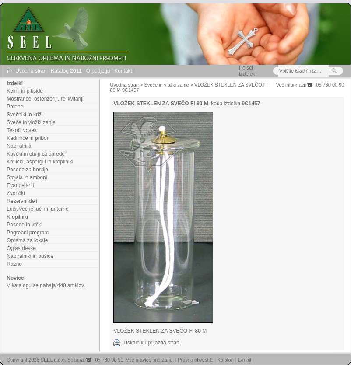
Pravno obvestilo (195, 359)
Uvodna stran (30, 71)
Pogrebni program (28, 232)
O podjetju (98, 71)
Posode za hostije (27, 170)
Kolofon (226, 359)
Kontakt (123, 71)
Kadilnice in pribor (27, 138)
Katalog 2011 (66, 71)
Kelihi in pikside (25, 91)
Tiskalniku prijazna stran (151, 343)
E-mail (244, 359)
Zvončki (16, 193)
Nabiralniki (19, 146)
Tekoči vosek (22, 130)
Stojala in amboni (27, 177)
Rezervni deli (22, 201)
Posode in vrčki (24, 225)
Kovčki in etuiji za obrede (36, 154)
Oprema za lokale (27, 240)
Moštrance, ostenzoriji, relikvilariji (45, 99)
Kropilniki (17, 217)
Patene (15, 107)
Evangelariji (20, 185)
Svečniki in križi (24, 114)
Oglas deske (21, 248)
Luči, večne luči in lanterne (37, 209)
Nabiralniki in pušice (30, 256)
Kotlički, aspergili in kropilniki (40, 162)
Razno (14, 264)
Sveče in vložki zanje (31, 122)
